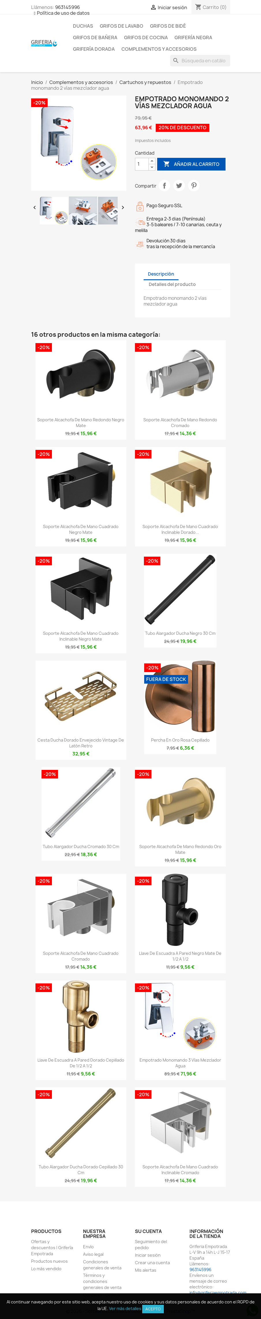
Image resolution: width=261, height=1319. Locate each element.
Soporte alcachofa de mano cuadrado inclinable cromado (180, 1169)
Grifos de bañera (95, 37)
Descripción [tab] (161, 274)
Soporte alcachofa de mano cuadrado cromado (81, 956)
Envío (88, 1246)
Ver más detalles (125, 1308)
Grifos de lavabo (121, 26)
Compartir (164, 185)
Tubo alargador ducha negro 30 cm (180, 633)
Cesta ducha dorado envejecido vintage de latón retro (80, 743)
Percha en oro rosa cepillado (180, 740)
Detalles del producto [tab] (172, 284)
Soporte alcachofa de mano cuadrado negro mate (81, 529)
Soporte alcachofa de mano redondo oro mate (180, 849)
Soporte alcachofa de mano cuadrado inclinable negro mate (81, 636)
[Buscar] (200, 60)
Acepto (153, 1308)
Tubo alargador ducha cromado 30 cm (81, 846)
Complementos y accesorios (159, 49)
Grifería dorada (94, 49)
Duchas (83, 26)
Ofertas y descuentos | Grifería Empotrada (52, 1247)
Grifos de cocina (146, 37)
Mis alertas (145, 1270)
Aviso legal (93, 1254)
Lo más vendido (46, 1268)
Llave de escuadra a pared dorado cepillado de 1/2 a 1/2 (80, 1063)
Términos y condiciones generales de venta (102, 1281)
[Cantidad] (142, 164)
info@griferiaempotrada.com (217, 1292)
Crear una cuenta (152, 1262)
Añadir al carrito (191, 164)
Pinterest (194, 185)
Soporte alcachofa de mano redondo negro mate (80, 422)
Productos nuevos (49, 1261)
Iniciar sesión (148, 1255)
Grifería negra (193, 37)
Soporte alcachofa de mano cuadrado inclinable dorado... (180, 529)
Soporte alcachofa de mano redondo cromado (180, 422)
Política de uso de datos (63, 13)
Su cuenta (148, 1231)
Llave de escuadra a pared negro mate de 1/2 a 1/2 (180, 956)
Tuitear (179, 185)
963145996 (67, 7)
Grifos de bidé (168, 26)
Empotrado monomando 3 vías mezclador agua (180, 1063)
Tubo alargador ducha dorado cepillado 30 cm (81, 1169)
